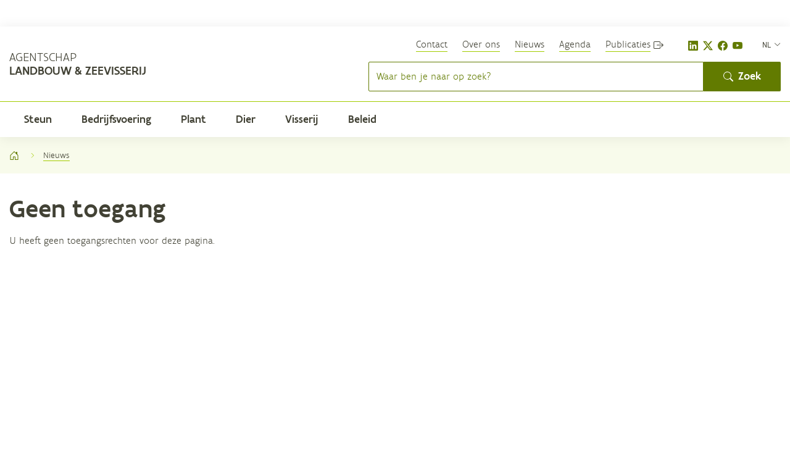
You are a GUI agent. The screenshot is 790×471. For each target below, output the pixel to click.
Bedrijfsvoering (116, 119)
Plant (193, 119)
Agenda (575, 44)
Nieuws (529, 44)
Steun (38, 119)
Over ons (481, 44)
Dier (246, 119)
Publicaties (628, 44)
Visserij (301, 119)
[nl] (771, 44)
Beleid (362, 119)
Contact (431, 44)
